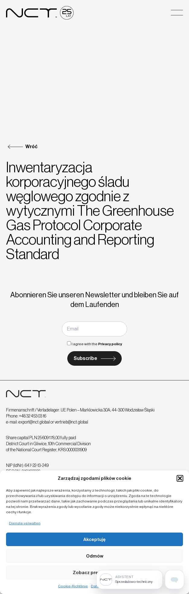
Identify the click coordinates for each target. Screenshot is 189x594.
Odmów (94, 556)
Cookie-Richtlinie (73, 586)
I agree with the (94, 344)
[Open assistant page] (174, 579)
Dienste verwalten (24, 523)
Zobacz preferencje (95, 572)
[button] (180, 478)
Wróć (31, 146)
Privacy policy (110, 344)
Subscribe (85, 358)
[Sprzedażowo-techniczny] (129, 579)
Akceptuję (94, 539)
